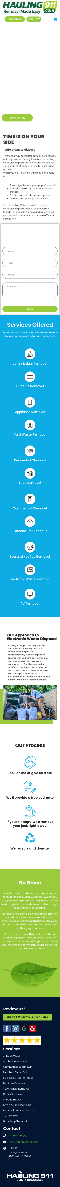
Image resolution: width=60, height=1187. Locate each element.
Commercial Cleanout (30, 508)
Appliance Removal (30, 412)
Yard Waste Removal (30, 434)
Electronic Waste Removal (30, 579)
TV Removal (30, 603)
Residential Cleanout (30, 460)
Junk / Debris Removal (30, 364)
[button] (55, 19)
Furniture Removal (30, 386)
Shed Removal (30, 483)
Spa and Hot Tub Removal (30, 556)
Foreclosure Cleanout (30, 531)
